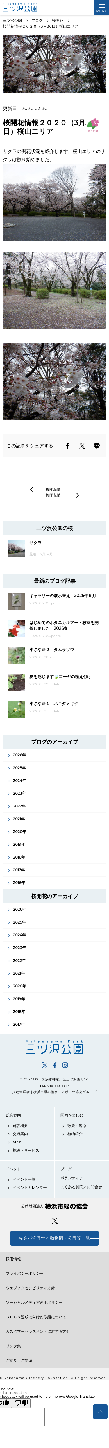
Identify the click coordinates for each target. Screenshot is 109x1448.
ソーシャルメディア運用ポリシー (34, 1302)
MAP (17, 1142)
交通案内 (20, 1134)
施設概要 (20, 1126)
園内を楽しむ (71, 1115)
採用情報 (13, 1259)
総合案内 (13, 1115)
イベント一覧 (24, 1179)
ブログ (66, 1169)
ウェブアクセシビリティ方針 (30, 1288)
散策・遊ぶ (76, 1126)
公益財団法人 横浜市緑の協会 (54, 1206)
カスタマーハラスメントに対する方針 (38, 1331)
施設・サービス (26, 1150)
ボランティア (71, 1178)
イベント (13, 1169)
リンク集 (13, 1346)
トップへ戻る (100, 1411)
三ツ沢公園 (54, 1047)
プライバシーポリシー (25, 1273)
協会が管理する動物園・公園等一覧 (54, 1238)
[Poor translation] (21, 1403)
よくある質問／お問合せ (81, 1187)
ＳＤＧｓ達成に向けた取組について (36, 1317)
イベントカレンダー (30, 1187)
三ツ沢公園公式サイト (26, 7)
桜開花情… (54, 489)
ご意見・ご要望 (19, 1360)
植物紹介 (75, 1134)
